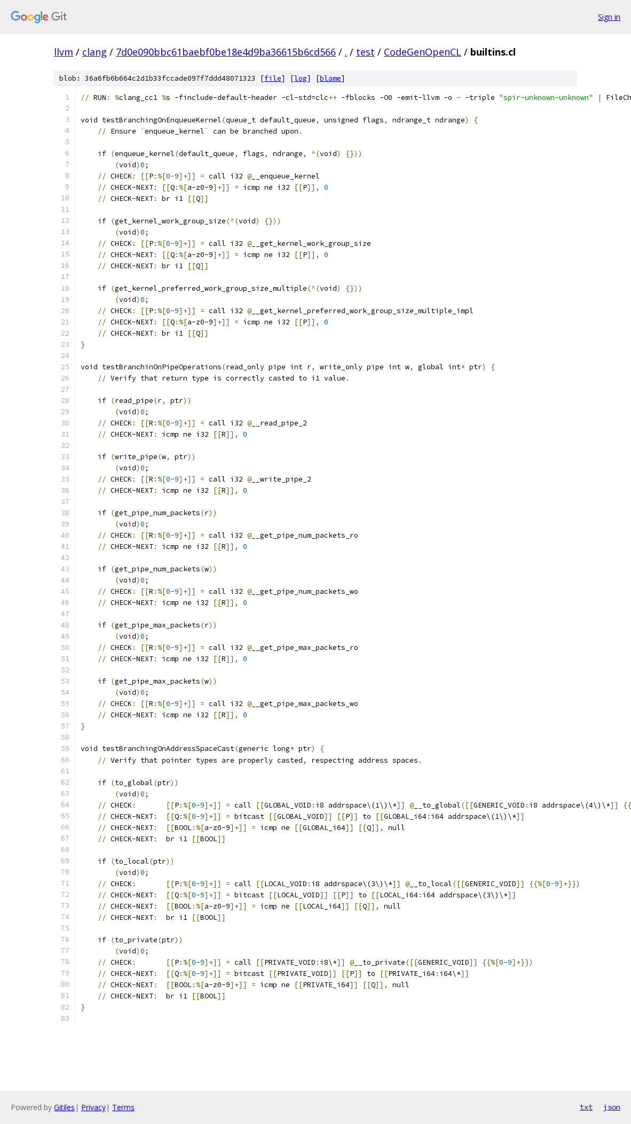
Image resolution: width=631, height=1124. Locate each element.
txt (586, 1107)
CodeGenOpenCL (422, 51)
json (611, 1107)
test (365, 51)
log (300, 78)
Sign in (609, 17)
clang (94, 51)
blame (330, 78)
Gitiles (64, 1107)
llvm (63, 51)
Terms (123, 1107)
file (272, 78)
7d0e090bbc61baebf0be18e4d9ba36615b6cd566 (226, 51)
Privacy (93, 1107)
